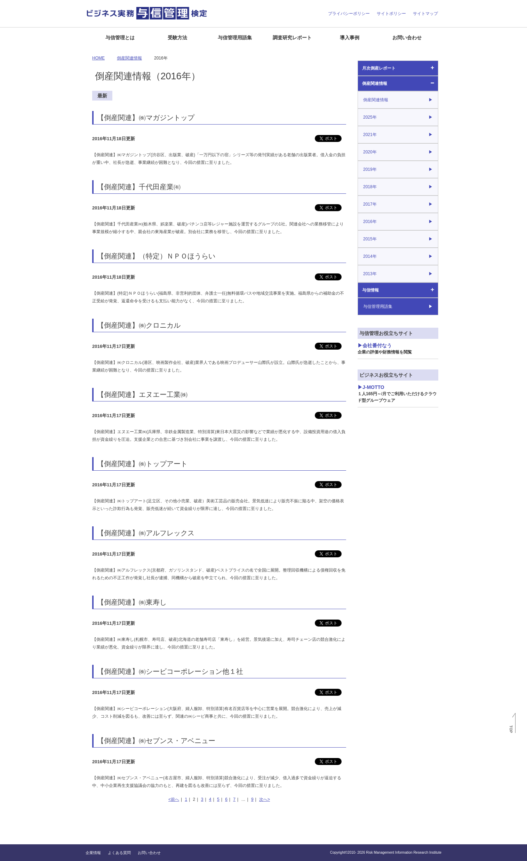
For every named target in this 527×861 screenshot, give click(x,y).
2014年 (370, 256)
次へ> (264, 799)
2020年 (370, 152)
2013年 (370, 273)
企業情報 (93, 853)
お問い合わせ (407, 37)
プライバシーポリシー (349, 13)
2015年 (370, 239)
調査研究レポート (292, 37)
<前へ (173, 799)
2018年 (370, 186)
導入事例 (349, 37)
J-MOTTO (397, 393)
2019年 (370, 169)
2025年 (370, 117)
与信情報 (370, 290)
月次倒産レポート (379, 68)
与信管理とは (120, 37)
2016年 (370, 221)
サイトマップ (425, 13)
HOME (98, 58)
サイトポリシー (391, 13)
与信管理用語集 (235, 37)
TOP (511, 729)
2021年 (370, 134)
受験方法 (177, 37)
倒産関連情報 (374, 83)
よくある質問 (119, 853)
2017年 (370, 204)
